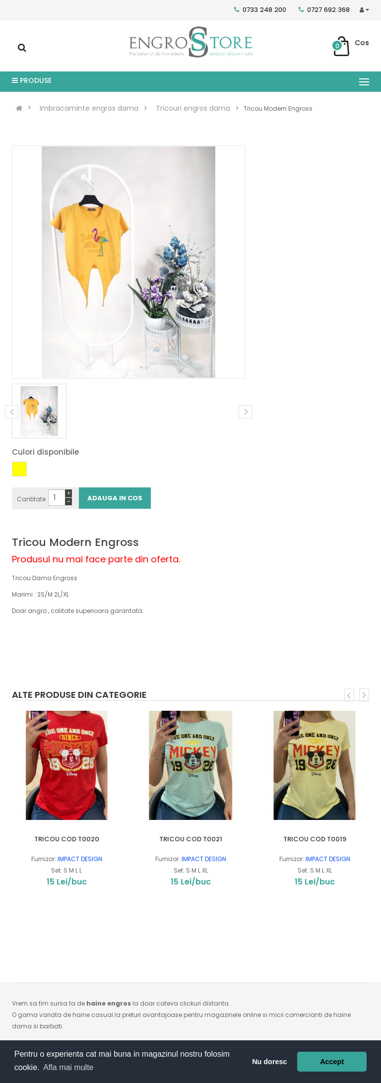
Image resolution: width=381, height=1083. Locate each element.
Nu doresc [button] (269, 1062)
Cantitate (31, 499)
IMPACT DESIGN (80, 859)
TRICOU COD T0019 (314, 839)
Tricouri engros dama (193, 108)
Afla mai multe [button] (68, 1067)
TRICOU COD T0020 (66, 839)
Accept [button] (332, 1062)
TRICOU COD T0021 (190, 839)
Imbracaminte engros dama (89, 108)
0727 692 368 (324, 9)
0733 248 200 (260, 9)
